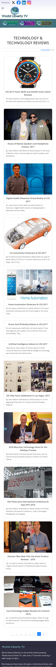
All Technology (45, 50)
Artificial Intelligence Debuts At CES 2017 (28, 344)
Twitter (13, 3)
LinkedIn (24, 3)
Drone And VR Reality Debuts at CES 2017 (28, 324)
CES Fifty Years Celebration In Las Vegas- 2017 (28, 395)
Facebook (19, 3)
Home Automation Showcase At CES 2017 (28, 304)
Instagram (29, 3)
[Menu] (3, 8)
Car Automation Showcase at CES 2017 (28, 253)
